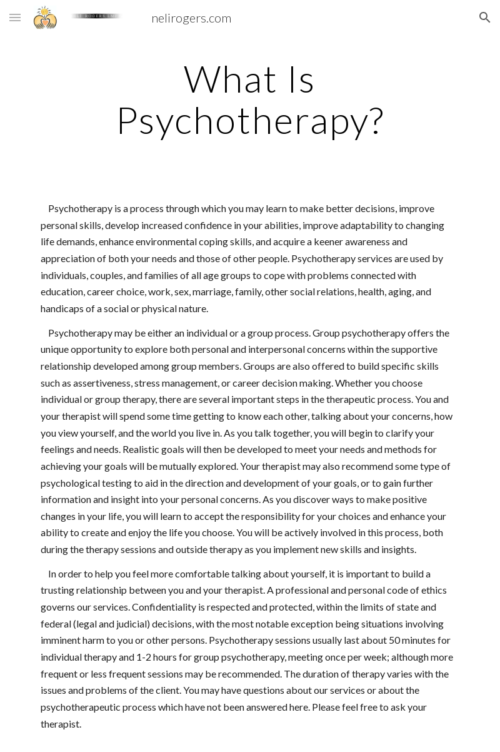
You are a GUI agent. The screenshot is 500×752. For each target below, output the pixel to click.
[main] (250, 99)
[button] (15, 17)
